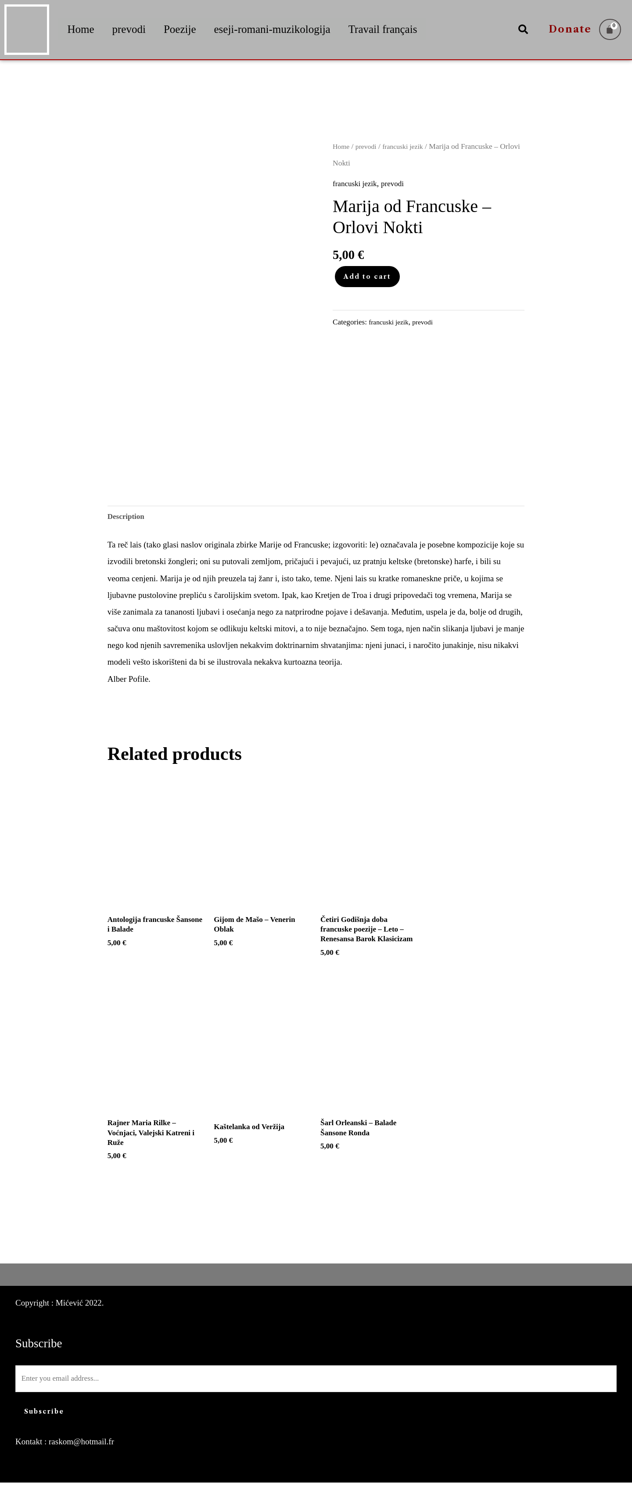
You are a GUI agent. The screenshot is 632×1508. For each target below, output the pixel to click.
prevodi (129, 29)
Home (80, 29)
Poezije (180, 29)
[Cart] (610, 29)
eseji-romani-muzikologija (272, 29)
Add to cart (367, 277)
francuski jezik (409, 146)
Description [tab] (128, 517)
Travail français (382, 29)
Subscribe (44, 1437)
